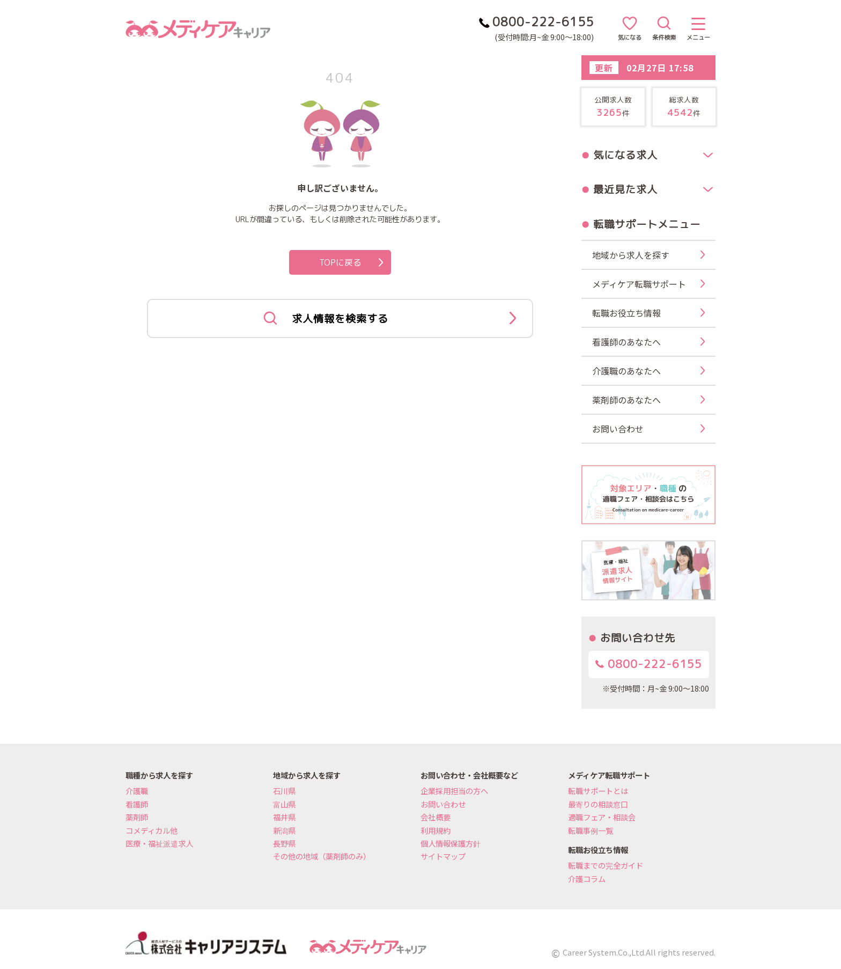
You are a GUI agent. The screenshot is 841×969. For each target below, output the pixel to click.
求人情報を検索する (389, 318)
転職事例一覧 (590, 830)
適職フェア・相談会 (602, 817)
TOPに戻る (351, 262)
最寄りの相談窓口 (598, 804)
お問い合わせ (443, 804)
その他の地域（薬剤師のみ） (322, 856)
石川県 (284, 790)
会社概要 (435, 817)
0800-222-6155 (648, 664)
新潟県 (284, 830)
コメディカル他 (152, 830)
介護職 (137, 790)
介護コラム (587, 878)
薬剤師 (137, 817)
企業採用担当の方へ (454, 790)
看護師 (137, 804)
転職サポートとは (598, 790)
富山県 (284, 804)
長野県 (284, 843)
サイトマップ (443, 856)
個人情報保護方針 (450, 843)
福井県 (284, 817)
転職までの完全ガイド (605, 865)
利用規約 (435, 830)
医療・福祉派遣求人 (159, 843)
